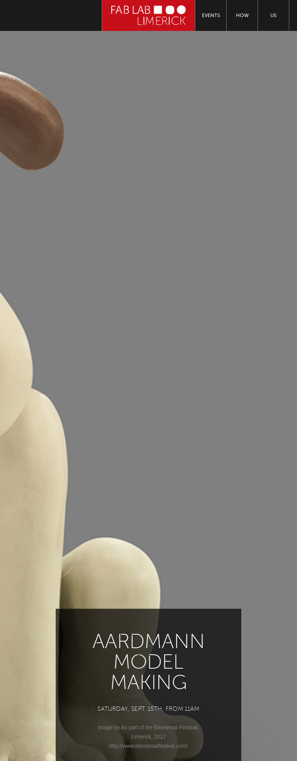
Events (211, 15)
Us (273, 15)
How (242, 15)
